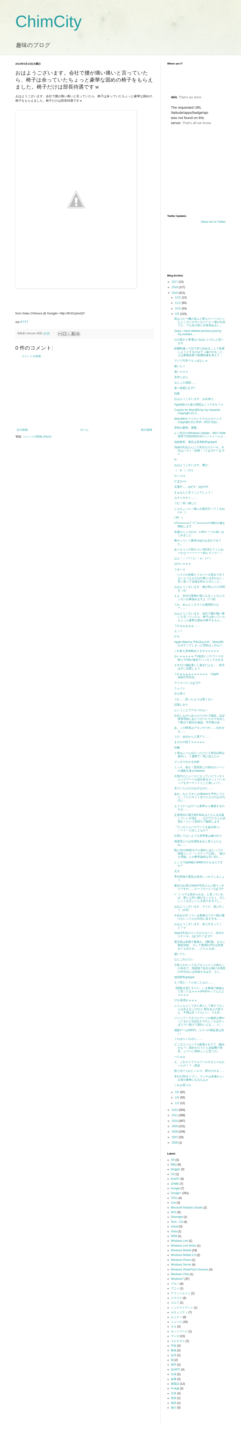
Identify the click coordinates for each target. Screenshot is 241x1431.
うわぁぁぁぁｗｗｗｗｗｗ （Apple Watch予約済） (196, 675)
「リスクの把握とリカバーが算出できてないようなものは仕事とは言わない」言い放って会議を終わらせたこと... (199, 578)
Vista (174, 1231)
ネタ (173, 1326)
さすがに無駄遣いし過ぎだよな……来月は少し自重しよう (199, 666)
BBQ (174, 1164)
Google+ (176, 1193)
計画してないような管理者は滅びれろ (198, 835)
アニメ (175, 1288)
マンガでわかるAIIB (186, 762)
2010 (175, 1121)
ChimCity (48, 21)
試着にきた (181, 704)
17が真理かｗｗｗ (185, 1000)
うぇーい (179, 688)
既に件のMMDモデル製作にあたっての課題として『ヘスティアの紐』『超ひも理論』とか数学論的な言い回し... (199, 854)
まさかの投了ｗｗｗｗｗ (189, 742)
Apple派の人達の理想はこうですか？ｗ (198, 404)
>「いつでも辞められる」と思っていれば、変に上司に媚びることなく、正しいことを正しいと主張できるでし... (199, 898)
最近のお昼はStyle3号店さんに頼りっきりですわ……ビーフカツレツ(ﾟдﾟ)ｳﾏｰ (199, 887)
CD (173, 1174)
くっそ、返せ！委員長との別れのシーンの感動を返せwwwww (199, 769)
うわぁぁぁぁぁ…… (186, 625)
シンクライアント (182, 1307)
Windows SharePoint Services (190, 1269)
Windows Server (181, 1264)
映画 (173, 1350)
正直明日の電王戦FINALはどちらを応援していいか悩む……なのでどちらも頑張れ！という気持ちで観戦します (199, 818)
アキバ (175, 1283)
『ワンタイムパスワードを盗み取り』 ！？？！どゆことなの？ (198, 828)
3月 (177, 1092)
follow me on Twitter (213, 221)
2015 (175, 292)
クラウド (176, 1298)
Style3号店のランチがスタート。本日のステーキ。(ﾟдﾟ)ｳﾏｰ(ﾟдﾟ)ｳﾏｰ (199, 934)
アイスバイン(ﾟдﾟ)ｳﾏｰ (187, 683)
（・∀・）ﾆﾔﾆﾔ (183, 470)
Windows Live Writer (183, 1245)
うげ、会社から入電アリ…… (192, 736)
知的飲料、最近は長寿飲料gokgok (195, 442)
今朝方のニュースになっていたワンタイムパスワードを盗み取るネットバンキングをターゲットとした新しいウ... (199, 780)
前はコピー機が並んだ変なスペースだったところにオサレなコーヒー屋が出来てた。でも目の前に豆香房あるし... (199, 322)
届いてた (179, 954)
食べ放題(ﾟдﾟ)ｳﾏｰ (185, 388)
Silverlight (177, 1217)
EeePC (175, 1178)
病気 (173, 1403)
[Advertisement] (84, 393)
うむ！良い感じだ (185, 503)
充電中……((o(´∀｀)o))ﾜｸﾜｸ (191, 486)
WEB (174, 1236)
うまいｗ (179, 569)
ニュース (176, 1321)
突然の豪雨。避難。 (186, 427)
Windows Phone (181, 1260)
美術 (173, 1398)
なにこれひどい (184, 959)
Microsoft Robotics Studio (187, 1207)
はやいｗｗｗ (182, 563)
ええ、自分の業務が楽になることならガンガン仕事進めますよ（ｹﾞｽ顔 (199, 597)
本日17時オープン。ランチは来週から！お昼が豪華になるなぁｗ (199, 1078)
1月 (177, 1103)
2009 (175, 1126)
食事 (173, 1379)
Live (173, 1202)
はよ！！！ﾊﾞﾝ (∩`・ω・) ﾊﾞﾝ (192, 558)
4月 (177, 314)
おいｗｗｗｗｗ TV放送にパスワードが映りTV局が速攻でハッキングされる (198, 658)
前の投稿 (146, 429)
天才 (177, 871)
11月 (178, 303)
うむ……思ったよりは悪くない (193, 699)
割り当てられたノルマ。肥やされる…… (199, 1070)
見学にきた (181, 377)
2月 (177, 1097)
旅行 (173, 1407)
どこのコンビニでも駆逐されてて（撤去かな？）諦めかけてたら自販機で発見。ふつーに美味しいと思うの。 (199, 1048)
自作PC (175, 1369)
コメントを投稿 (31, 356)
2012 (175, 1110)
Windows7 (177, 1278)
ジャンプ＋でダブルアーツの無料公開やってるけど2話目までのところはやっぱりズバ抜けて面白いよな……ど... (199, 1021)
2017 (175, 281)
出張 (173, 1374)
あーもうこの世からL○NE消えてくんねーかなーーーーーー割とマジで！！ (198, 551)
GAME (175, 1183)
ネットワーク (179, 1331)
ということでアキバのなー (191, 710)
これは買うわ (182, 1085)
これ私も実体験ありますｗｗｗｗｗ (196, 651)
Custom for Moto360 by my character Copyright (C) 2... (197, 411)
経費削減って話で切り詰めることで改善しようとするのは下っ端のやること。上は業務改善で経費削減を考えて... (199, 352)
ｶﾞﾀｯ (177, 636)
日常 (173, 1393)
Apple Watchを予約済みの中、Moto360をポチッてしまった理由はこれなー (198, 643)
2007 (175, 1137)
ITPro (174, 1198)
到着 (177, 393)
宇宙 (173, 1345)
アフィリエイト (181, 1293)
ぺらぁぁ (179, 1056)
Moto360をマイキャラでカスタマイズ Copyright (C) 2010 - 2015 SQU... (198, 420)
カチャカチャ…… (185, 497)
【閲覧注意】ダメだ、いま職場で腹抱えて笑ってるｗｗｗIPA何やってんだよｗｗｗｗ (199, 991)
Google (175, 1188)
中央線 (175, 1388)
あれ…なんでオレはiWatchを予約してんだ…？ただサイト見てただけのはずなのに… (199, 797)
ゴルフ (175, 1302)
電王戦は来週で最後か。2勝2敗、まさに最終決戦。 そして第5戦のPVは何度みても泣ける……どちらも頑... (199, 945)
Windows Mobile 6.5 (183, 1255)
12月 (178, 297)
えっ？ (178, 631)
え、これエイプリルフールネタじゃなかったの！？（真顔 (199, 1063)
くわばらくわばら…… (188, 1038)
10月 (178, 308)
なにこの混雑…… (185, 382)
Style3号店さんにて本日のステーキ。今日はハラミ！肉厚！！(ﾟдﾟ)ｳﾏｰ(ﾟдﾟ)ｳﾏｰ (199, 451)
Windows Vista (180, 1274)
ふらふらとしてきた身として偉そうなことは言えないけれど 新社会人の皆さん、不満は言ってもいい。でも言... (199, 1009)
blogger (175, 1169)
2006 (175, 1142)
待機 (177, 747)
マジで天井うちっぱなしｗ (191, 360)
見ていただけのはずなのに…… (193, 788)
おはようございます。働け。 (192, 465)
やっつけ (179, 475)
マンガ (175, 1336)
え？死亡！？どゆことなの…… (193, 982)
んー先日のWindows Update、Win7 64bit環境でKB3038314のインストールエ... (200, 434)
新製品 (175, 1383)
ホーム (84, 429)
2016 (175, 287)
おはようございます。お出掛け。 (195, 399)
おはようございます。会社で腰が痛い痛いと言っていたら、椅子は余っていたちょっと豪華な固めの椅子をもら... (199, 617)
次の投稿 (22, 429)
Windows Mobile (181, 1250)
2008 (175, 1131)
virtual (174, 1226)
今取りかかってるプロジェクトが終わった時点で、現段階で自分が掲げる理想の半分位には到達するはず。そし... (199, 968)
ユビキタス (178, 1341)
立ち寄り (179, 693)
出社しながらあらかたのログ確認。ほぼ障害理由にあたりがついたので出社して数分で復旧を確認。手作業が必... (199, 719)
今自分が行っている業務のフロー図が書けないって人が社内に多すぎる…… (199, 917)
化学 (173, 1355)
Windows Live (179, 1240)
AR (173, 1160)
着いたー (179, 366)
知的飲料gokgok (184, 977)
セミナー (176, 1317)
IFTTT (24, 322)
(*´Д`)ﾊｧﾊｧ (180, 481)
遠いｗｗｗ (181, 371)
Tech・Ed (177, 1221)
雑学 (173, 1364)
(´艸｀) (178, 517)
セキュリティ (179, 1312)
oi (175, 459)
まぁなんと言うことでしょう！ (193, 492)
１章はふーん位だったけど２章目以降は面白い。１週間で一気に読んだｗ (199, 754)
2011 (175, 1115)
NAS (174, 1212)
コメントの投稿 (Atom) (36, 436)
